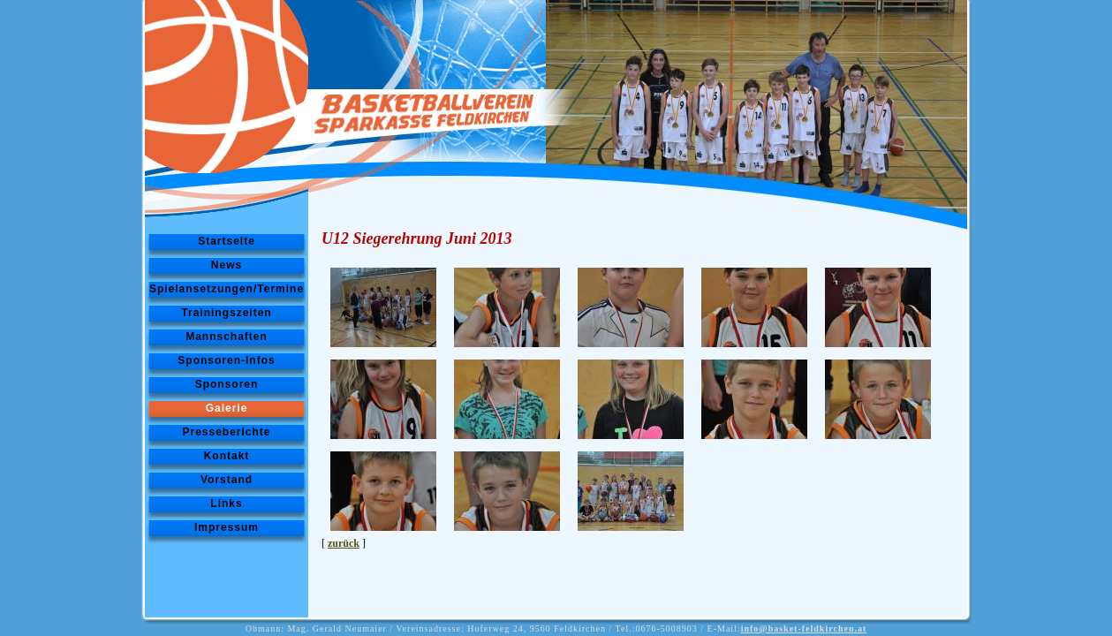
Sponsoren (227, 384)
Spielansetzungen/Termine (226, 289)
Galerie (227, 408)
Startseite (226, 241)
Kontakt (227, 456)
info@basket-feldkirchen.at (804, 628)
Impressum (226, 527)
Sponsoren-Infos (226, 360)
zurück (343, 543)
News (226, 265)
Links (226, 503)
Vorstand (226, 479)
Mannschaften (226, 336)
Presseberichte (226, 432)
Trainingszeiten (226, 313)
